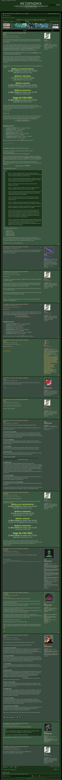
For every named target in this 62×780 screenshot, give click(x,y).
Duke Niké (54, 371)
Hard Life (45, 360)
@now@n (45, 254)
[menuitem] (12, 14)
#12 (3, 637)
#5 (3, 342)
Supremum (55, 359)
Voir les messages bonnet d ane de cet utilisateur (11, 37)
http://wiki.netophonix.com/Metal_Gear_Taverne (52, 653)
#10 (3, 551)
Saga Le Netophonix (47, 357)
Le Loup (45, 361)
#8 (3, 423)
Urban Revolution (47, 363)
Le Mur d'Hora (51, 608)
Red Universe (51, 365)
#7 (3, 402)
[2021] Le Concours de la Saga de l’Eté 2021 (31, 20)
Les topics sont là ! (7, 109)
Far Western (46, 358)
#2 (3, 248)
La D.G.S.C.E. (46, 355)
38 (49, 607)
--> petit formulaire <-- (22, 120)
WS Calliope (46, 610)
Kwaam (45, 644)
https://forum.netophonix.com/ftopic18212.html (52, 565)
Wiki (10, 0)
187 (48, 735)
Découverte (14, 0)
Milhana (45, 370)
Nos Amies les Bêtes (47, 352)
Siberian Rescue (50, 361)
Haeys (45, 603)
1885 (49, 43)
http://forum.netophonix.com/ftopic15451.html (52, 569)
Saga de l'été (18, 165)
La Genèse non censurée (48, 364)
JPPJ (45, 386)
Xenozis (48, 360)
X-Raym (8, 724)
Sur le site (22, 127)
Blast (45, 344)
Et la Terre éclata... (47, 372)
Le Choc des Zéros (50, 370)
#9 (3, 495)
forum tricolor (24, 777)
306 (49, 563)
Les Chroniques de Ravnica (48, 366)
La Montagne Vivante (47, 619)
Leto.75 (45, 559)
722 (49, 648)
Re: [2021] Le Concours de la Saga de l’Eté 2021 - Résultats (16, 493)
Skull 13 (56, 354)
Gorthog (45, 421)
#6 (3, 380)
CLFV (45, 618)
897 (48, 258)
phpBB (33, 777)
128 (49, 425)
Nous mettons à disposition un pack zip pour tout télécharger (23, 117)
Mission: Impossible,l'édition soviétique (51, 356)
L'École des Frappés (47, 739)
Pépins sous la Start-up (48, 740)
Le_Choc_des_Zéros (47, 353)
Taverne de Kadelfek (47, 354)
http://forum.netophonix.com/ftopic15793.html (52, 577)
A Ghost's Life (46, 365)
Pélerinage (55, 361)
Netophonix (3, 0)
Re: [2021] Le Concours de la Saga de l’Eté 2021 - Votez (16, 340)
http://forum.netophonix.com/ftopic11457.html (52, 572)
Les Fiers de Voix (55, 362)
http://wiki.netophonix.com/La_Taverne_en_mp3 (52, 651)
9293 (49, 348)
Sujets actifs (12, 17)
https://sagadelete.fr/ (25, 153)
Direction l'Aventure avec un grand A (50, 614)
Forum (8, 0)
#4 (3, 305)
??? (44, 620)
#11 (3, 595)
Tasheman (45, 359)
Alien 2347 (45, 738)
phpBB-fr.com (33, 778)
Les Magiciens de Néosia (48, 371)
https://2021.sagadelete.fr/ (8, 152)
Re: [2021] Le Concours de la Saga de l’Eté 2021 (15, 246)
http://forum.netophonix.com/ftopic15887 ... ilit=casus (51, 580)
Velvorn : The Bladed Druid (53, 358)
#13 (3, 724)
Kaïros (54, 364)
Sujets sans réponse (6, 17)
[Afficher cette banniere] (30, 28)
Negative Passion (54, 360)
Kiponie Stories (50, 359)
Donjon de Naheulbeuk (48, 362)
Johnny (45, 278)
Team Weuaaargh (54, 357)
